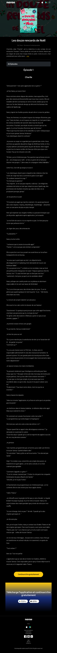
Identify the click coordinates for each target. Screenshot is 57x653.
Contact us (28, 643)
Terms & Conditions (28, 630)
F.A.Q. (28, 623)
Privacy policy (29, 633)
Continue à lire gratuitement (28, 574)
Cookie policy (28, 632)
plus (28, 56)
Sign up (28, 641)
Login (38, 2)
